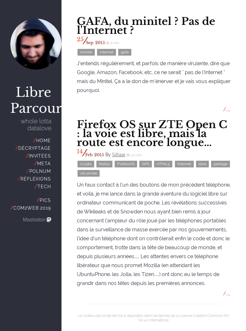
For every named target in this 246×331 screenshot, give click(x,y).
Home (43, 140)
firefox (104, 164)
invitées (40, 155)
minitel (86, 52)
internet (106, 52)
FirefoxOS (126, 164)
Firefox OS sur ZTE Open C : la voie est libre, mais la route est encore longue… (152, 133)
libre (202, 164)
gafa (125, 52)
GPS (145, 164)
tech (44, 186)
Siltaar (119, 154)
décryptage (34, 148)
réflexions (35, 178)
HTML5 (163, 164)
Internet (184, 164)
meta (44, 163)
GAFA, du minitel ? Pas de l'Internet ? (146, 26)
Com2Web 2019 (32, 208)
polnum (40, 171)
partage (220, 164)
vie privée (88, 173)
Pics (45, 200)
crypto (86, 164)
